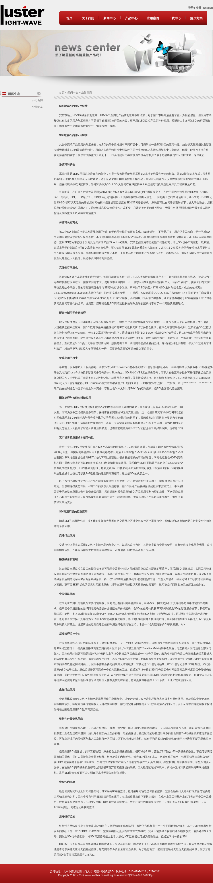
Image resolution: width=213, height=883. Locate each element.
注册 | (199, 7)
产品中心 (131, 18)
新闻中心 (109, 18)
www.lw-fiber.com (95, 875)
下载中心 (174, 18)
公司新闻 (37, 100)
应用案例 (153, 18)
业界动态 (37, 106)
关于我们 (88, 18)
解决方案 (196, 18)
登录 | (192, 7)
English (208, 7)
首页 (69, 18)
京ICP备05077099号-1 (141, 875)
